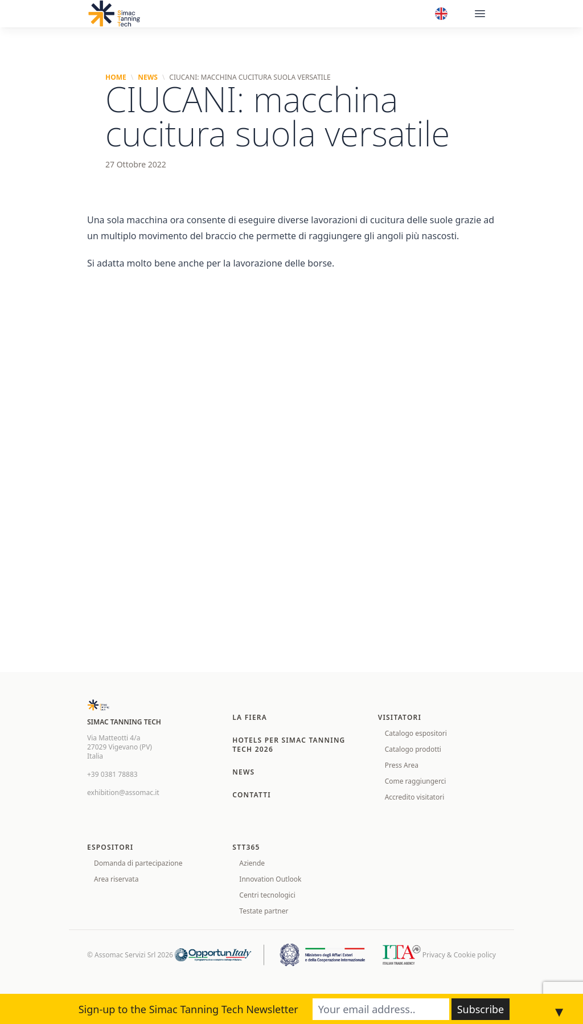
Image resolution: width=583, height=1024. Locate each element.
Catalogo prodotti (413, 749)
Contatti (251, 795)
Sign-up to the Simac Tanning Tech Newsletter (188, 1009)
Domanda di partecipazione (138, 863)
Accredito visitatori (415, 797)
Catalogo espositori (416, 733)
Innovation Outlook (270, 879)
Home (115, 77)
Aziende (252, 863)
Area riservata (116, 879)
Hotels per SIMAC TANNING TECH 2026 (288, 744)
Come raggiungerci (415, 781)
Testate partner (263, 911)
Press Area (401, 765)
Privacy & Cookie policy (459, 955)
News (148, 77)
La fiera (249, 717)
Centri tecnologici (267, 895)
